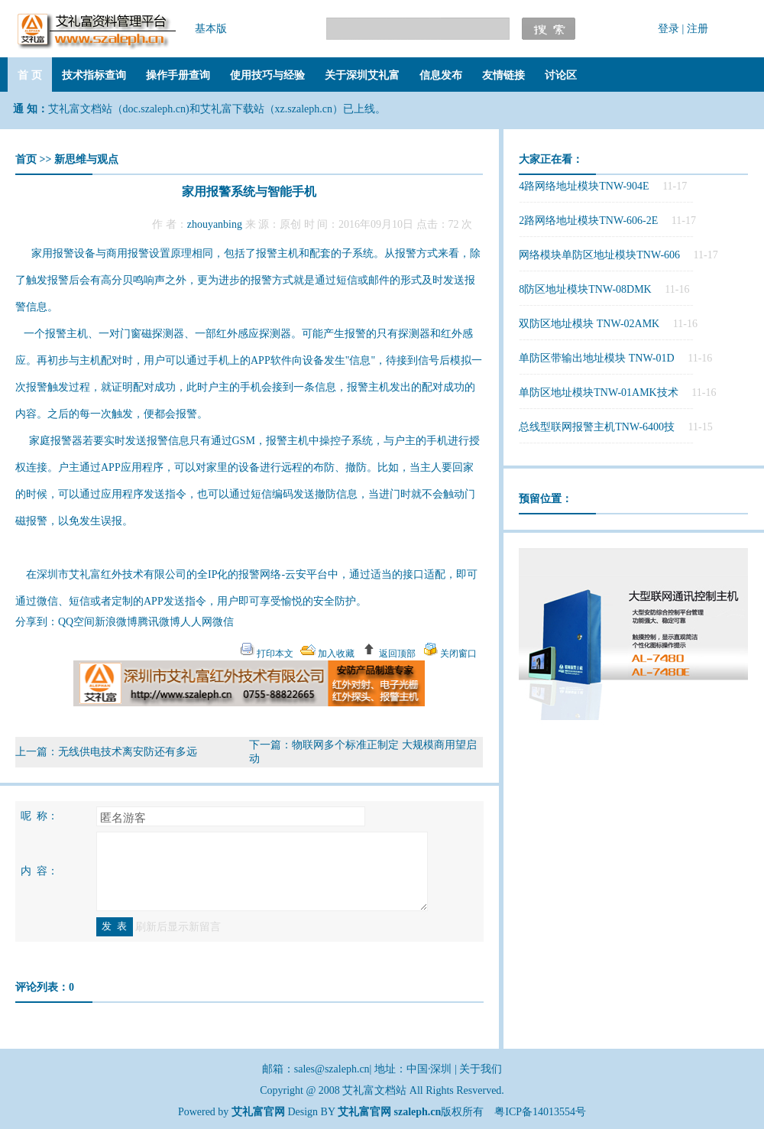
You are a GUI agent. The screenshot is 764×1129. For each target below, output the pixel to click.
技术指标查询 (94, 75)
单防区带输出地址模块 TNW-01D (596, 358)
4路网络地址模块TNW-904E (584, 186)
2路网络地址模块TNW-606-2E (588, 220)
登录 (668, 28)
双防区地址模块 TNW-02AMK (589, 323)
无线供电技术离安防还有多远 (127, 752)
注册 (697, 28)
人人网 (196, 622)
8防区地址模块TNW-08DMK (585, 289)
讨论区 (561, 75)
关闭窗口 (457, 653)
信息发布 (440, 75)
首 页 (30, 75)
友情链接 (503, 75)
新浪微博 (116, 622)
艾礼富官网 (364, 1112)
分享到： (36, 622)
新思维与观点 (86, 159)
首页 (26, 159)
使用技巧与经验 (267, 75)
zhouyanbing (214, 224)
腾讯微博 (159, 622)
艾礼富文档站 (376, 1090)
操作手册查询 (178, 75)
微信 (223, 622)
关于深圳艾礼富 (362, 75)
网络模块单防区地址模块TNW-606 (599, 255)
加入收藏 (335, 653)
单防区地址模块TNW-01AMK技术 (598, 392)
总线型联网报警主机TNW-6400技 (597, 427)
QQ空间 (76, 622)
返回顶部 (396, 653)
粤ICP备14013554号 (540, 1112)
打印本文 (273, 653)
